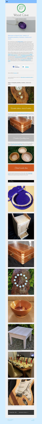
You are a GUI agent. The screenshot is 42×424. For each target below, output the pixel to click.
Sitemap (12, 419)
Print (9, 419)
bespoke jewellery (20, 41)
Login (33, 419)
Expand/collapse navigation (21, 1)
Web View (32, 420)
